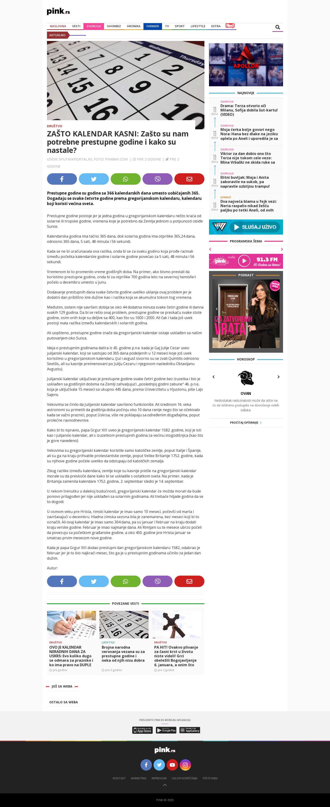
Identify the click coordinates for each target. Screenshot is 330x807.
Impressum (159, 778)
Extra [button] (216, 26)
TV (167, 26)
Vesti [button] (76, 26)
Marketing (138, 778)
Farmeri (152, 26)
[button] (52, 632)
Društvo (54, 126)
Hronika (133, 26)
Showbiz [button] (114, 26)
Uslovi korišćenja (185, 778)
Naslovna (58, 26)
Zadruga (93, 26)
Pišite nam (210, 778)
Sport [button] (180, 26)
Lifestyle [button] (198, 26)
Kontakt (119, 778)
